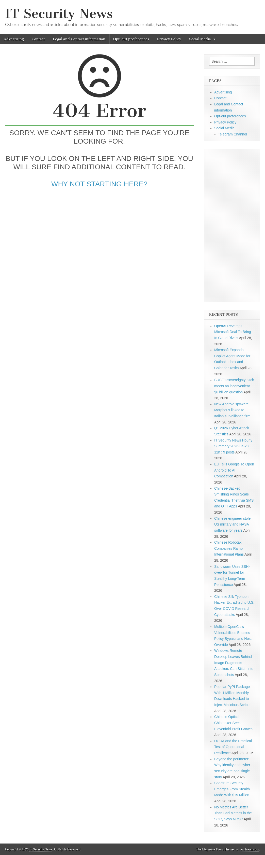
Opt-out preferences (131, 39)
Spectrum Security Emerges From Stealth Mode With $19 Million (232, 789)
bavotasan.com (249, 849)
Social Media (200, 39)
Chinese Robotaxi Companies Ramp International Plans (229, 548)
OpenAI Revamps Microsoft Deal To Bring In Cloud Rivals (232, 332)
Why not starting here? (99, 184)
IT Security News (59, 13)
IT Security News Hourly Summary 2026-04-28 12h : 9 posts (233, 446)
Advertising (14, 39)
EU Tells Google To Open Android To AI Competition (234, 470)
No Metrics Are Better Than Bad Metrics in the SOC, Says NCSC (233, 813)
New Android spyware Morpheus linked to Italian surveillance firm (232, 410)
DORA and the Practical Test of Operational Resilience (233, 747)
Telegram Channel (232, 134)
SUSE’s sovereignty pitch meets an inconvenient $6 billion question (234, 386)
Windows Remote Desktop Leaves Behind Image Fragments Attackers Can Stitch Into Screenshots (233, 663)
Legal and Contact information (79, 39)
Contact (38, 39)
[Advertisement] (99, 241)
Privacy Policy (169, 39)
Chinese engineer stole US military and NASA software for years (232, 524)
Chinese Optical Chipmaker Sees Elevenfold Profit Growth (233, 723)
